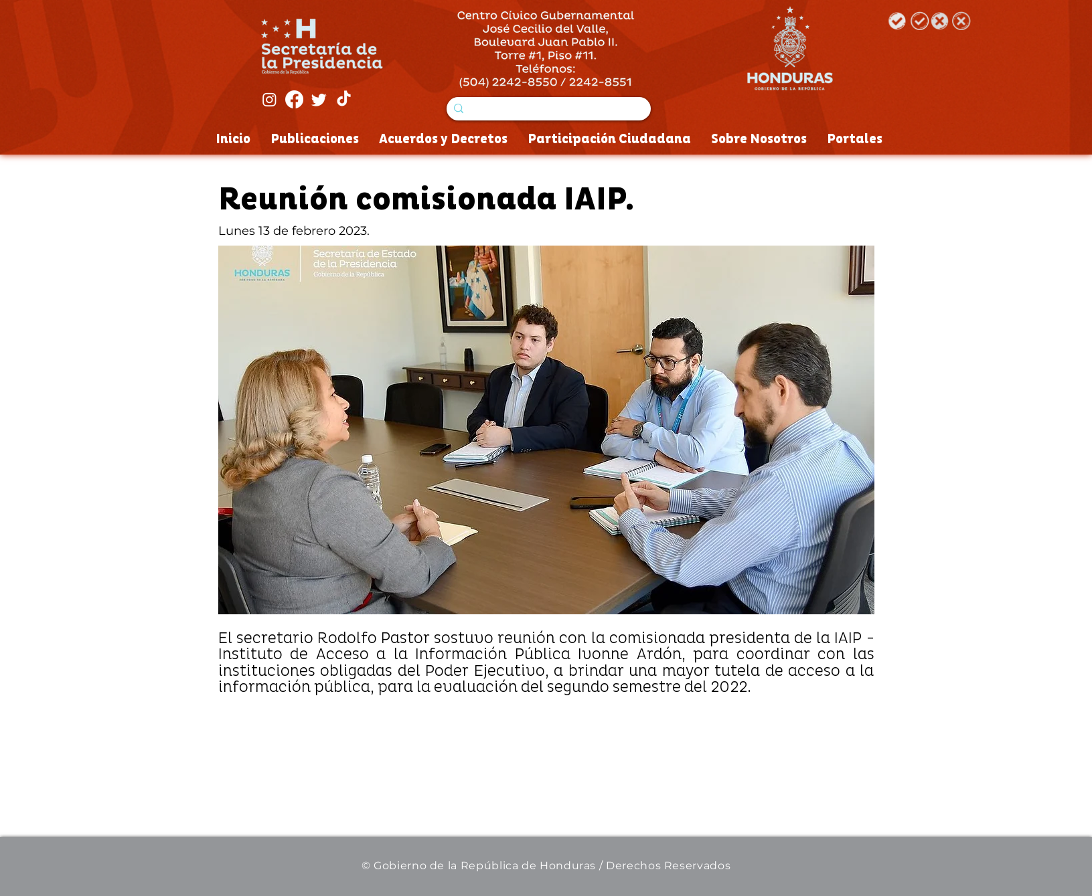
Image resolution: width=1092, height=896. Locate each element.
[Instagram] (269, 99)
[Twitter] (319, 99)
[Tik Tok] (344, 99)
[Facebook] (294, 99)
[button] (546, 430)
